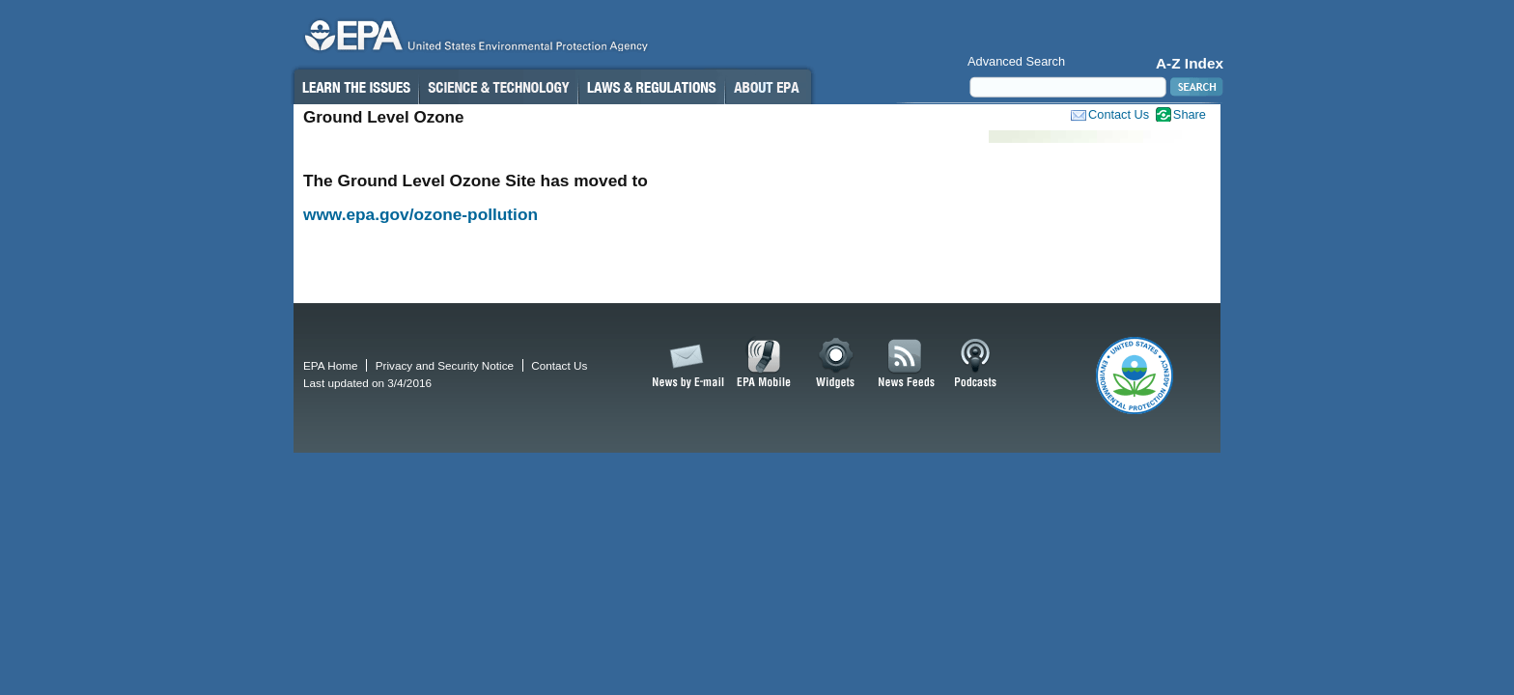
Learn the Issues (355, 87)
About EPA (768, 87)
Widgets (836, 364)
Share (1189, 114)
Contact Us (1118, 114)
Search (1194, 86)
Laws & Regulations (651, 87)
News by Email (684, 364)
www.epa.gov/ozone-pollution (420, 214)
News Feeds (906, 364)
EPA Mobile (764, 364)
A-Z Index (1189, 63)
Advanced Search (1016, 61)
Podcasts (975, 364)
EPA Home (330, 365)
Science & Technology (498, 87)
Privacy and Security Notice (445, 365)
